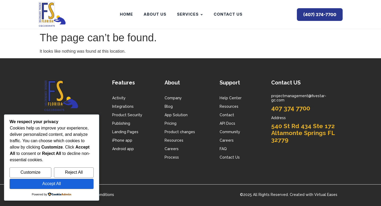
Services (190, 14)
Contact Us (228, 14)
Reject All (74, 172)
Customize (30, 172)
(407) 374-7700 (319, 14)
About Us (155, 14)
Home (126, 14)
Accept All (51, 183)
